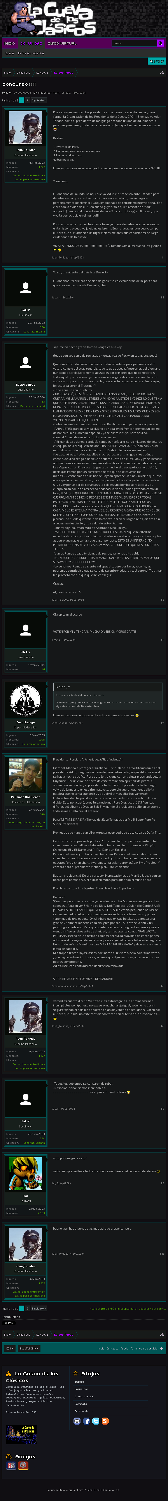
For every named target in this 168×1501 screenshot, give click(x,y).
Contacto (112, 1348)
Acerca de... (84, 1411)
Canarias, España (34, 331)
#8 (162, 1108)
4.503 (41, 1212)
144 (42, 813)
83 (43, 401)
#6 (162, 986)
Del (25, 1196)
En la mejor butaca (33, 743)
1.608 (41, 739)
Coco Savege (25, 722)
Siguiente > (39, 100)
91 (43, 669)
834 (42, 327)
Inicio (10, 43)
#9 (162, 1183)
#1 (162, 257)
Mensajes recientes (31, 53)
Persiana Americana (25, 797)
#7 (162, 1026)
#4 (162, 639)
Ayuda (124, 1348)
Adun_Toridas (61, 92)
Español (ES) (28, 1348)
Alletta (26, 652)
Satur (25, 310)
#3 (162, 599)
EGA (8, 1348)
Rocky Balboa (25, 384)
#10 (162, 1253)
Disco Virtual (62, 43)
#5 (162, 722)
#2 (162, 297)
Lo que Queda (22, 92)
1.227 (42, 166)
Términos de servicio (144, 1348)
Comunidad (31, 43)
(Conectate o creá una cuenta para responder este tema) (128, 1308)
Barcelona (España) (32, 405)
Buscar (10, 53)
